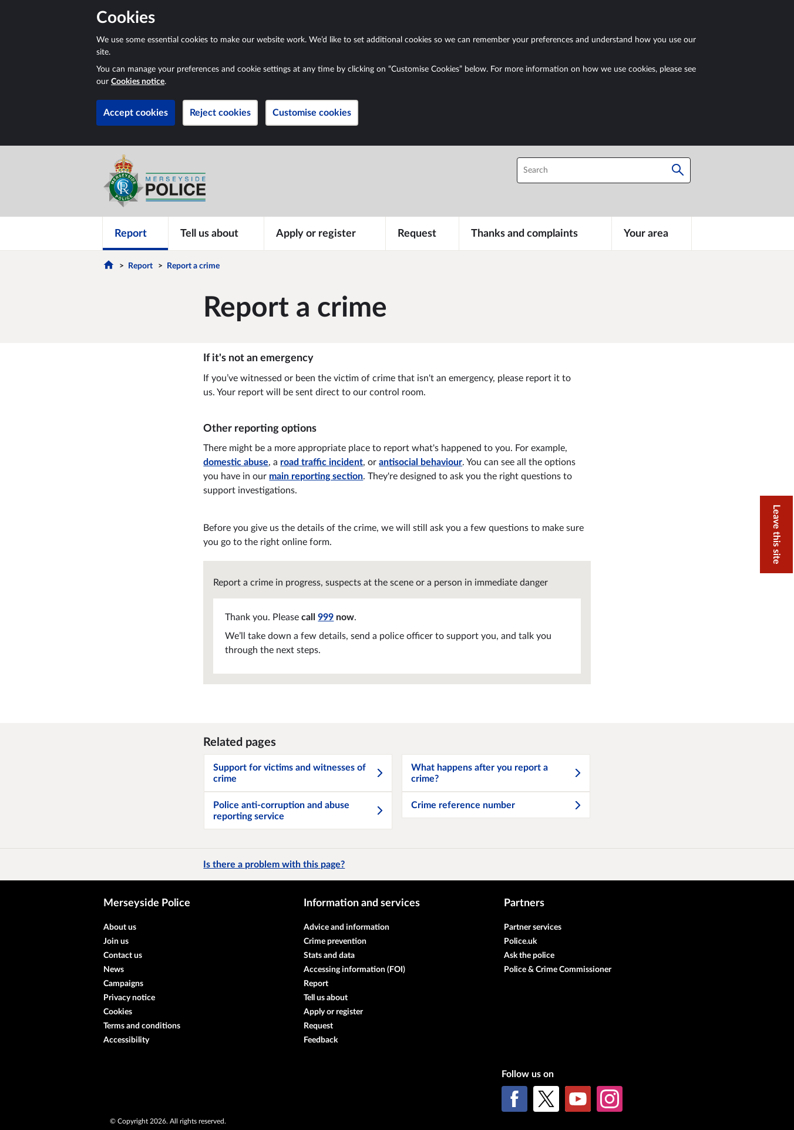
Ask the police (529, 955)
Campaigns (123, 984)
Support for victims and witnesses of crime (299, 773)
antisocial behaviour (420, 462)
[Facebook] (514, 1099)
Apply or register (333, 1012)
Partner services (532, 927)
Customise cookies (311, 112)
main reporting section (316, 476)
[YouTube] (578, 1099)
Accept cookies (135, 112)
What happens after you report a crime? (497, 773)
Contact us (122, 955)
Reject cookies (220, 112)
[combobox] (604, 170)
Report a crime (193, 266)
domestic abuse (235, 462)
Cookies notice (137, 82)
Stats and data (329, 955)
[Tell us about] (216, 233)
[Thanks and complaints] (535, 233)
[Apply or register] (324, 233)
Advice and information (346, 927)
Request (318, 1026)
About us (119, 927)
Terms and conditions (141, 1026)
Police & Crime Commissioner (557, 970)
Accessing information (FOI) (354, 970)
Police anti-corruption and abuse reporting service (299, 811)
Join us (116, 941)
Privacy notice (129, 998)
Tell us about (326, 998)
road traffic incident (321, 462)
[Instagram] (610, 1099)
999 (326, 617)
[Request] (422, 233)
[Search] (678, 170)
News (113, 970)
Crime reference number (497, 805)
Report (140, 266)
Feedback (321, 1040)
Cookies (117, 1012)
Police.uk (520, 941)
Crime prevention (335, 941)
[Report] (135, 233)
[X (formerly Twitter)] (546, 1099)
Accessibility (126, 1040)
